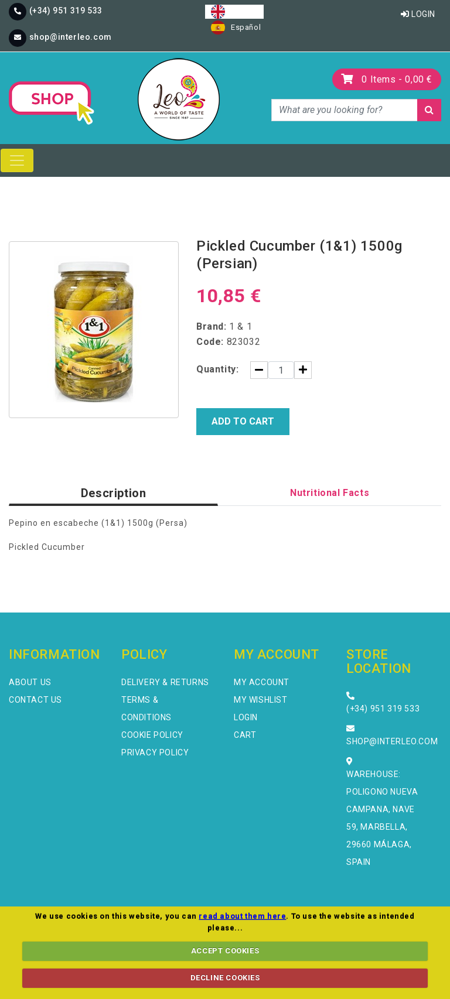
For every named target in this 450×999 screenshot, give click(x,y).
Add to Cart (243, 421)
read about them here (242, 916)
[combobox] (234, 12)
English (234, 12)
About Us (30, 682)
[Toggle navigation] (17, 160)
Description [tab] (113, 493)
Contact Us (35, 699)
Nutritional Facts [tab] (329, 492)
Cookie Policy (152, 735)
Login (418, 14)
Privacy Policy (155, 752)
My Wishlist (261, 699)
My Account (261, 682)
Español (236, 27)
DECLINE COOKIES (225, 977)
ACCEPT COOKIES (225, 950)
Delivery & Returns (165, 682)
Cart (245, 735)
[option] (236, 27)
